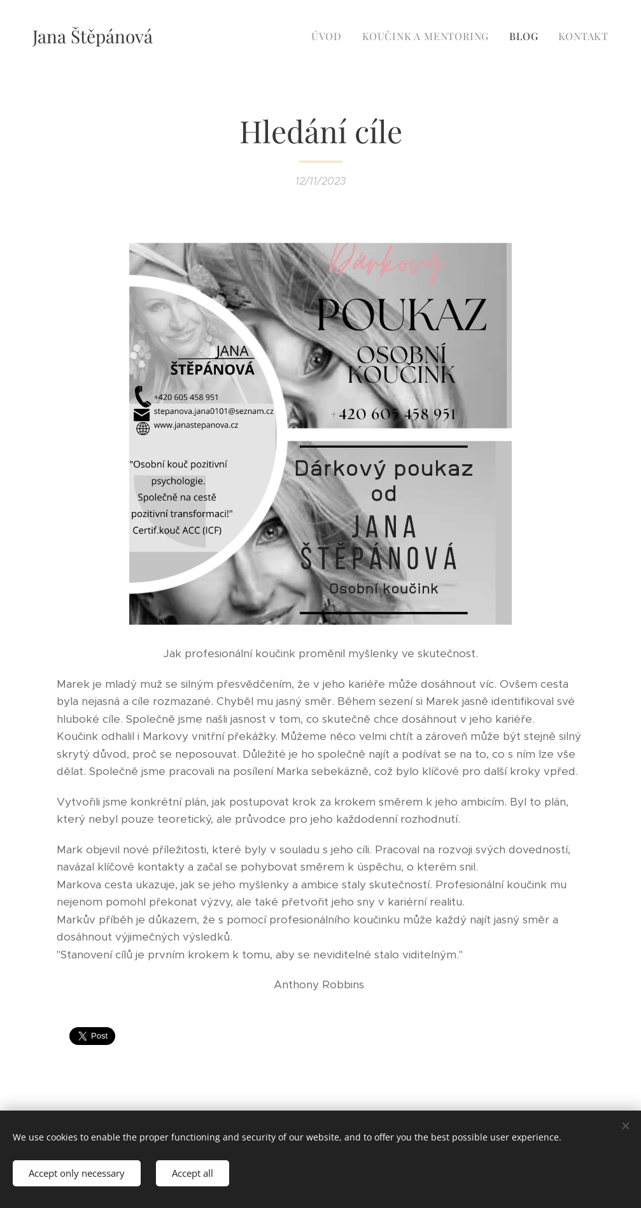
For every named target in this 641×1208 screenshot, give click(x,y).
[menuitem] (330, 36)
